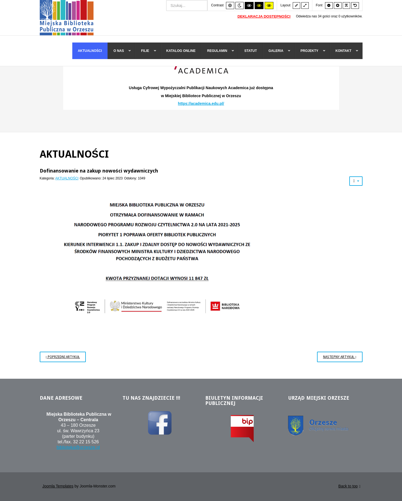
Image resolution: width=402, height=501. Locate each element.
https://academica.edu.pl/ (201, 104)
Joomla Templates (58, 487)
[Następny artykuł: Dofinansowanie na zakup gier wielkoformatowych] (340, 357)
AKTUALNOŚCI (66, 179)
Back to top (349, 487)
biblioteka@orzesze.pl (78, 448)
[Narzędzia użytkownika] (355, 181)
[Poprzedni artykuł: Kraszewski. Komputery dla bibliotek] (63, 357)
